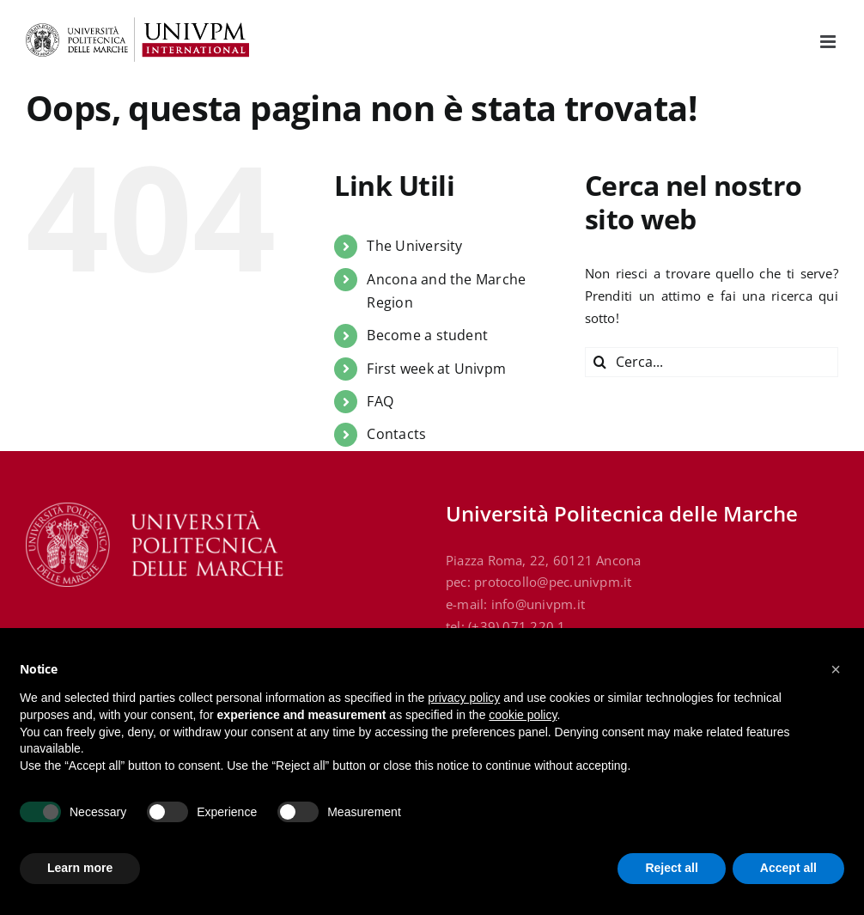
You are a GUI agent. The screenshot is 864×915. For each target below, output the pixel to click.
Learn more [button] (80, 868)
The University (414, 245)
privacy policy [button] (464, 698)
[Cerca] (600, 362)
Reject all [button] (671, 868)
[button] (835, 669)
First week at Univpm (436, 368)
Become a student (427, 335)
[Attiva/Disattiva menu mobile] (829, 42)
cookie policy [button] (523, 715)
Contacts (396, 433)
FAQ (380, 401)
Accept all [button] (788, 868)
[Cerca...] (711, 362)
